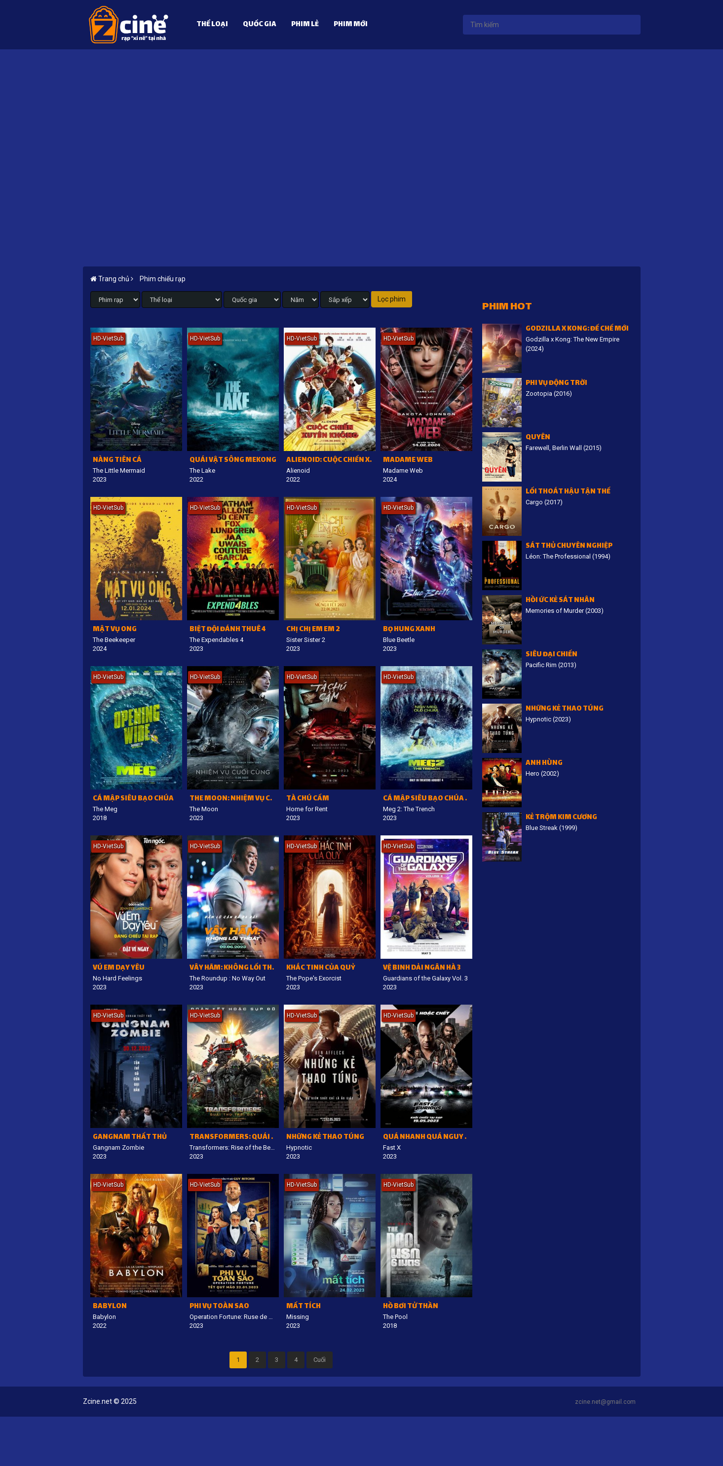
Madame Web (408, 460)
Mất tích (303, 1307)
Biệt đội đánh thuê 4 (228, 630)
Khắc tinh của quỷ (320, 968)
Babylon (110, 1307)
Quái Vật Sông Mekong (233, 460)
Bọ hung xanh (409, 630)
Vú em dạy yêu (119, 968)
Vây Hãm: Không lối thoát (234, 968)
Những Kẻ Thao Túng (325, 1137)
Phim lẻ (305, 25)
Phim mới (351, 25)
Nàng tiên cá (117, 460)
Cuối (319, 1359)
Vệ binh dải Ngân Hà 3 (421, 968)
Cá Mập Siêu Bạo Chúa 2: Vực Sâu (427, 799)
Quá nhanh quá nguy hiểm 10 (427, 1137)
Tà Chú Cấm (307, 799)
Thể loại (212, 25)
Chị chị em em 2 (313, 630)
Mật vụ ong (115, 630)
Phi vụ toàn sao (219, 1307)
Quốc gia (259, 25)
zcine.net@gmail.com (605, 1401)
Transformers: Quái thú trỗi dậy (234, 1137)
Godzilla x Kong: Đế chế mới (577, 329)
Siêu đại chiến (551, 655)
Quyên (538, 438)
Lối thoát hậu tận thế (568, 492)
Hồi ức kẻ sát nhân (560, 600)
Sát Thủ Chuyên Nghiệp (569, 546)
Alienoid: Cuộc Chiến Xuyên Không (331, 460)
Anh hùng (544, 763)
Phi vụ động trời (556, 383)
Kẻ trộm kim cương (561, 818)
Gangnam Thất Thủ (130, 1137)
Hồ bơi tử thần (410, 1307)
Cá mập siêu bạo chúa (133, 799)
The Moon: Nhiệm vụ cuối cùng (234, 799)
